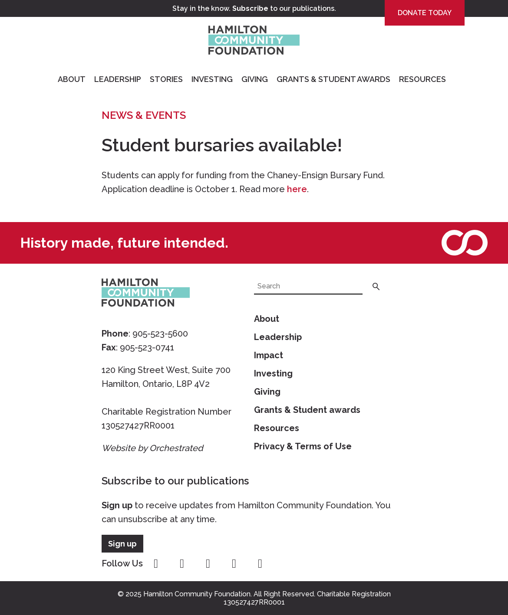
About (72, 79)
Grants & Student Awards (333, 79)
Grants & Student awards (307, 410)
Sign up (117, 505)
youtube (234, 564)
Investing (212, 79)
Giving (254, 79)
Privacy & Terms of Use (303, 446)
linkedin (260, 564)
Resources (422, 79)
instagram (182, 564)
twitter (208, 564)
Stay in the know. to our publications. (254, 8)
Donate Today (425, 13)
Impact (268, 355)
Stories (166, 79)
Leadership (117, 79)
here (297, 189)
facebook (156, 564)
